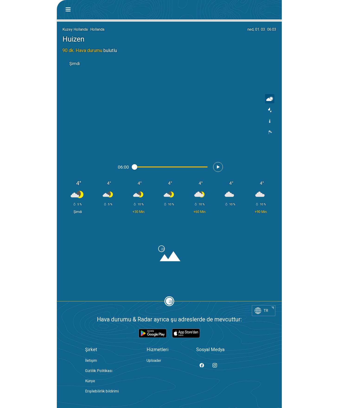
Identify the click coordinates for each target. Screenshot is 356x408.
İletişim (91, 360)
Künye (90, 381)
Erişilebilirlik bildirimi (102, 391)
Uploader (154, 360)
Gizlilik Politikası (98, 371)
